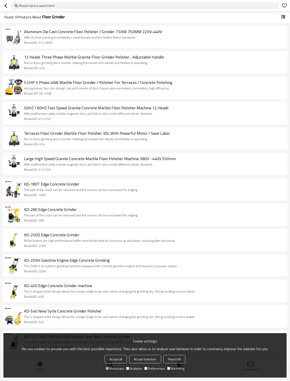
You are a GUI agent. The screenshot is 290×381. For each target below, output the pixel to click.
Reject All (174, 359)
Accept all (115, 359)
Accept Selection (145, 359)
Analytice (134, 368)
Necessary (115, 368)
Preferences (154, 368)
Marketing (175, 368)
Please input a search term (37, 5)
